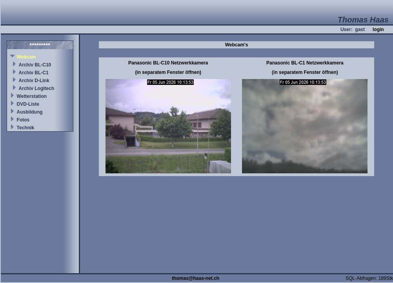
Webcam (26, 57)
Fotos (23, 120)
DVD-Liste (28, 104)
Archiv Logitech (37, 88)
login (378, 29)
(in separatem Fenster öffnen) (168, 72)
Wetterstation (32, 96)
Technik (25, 127)
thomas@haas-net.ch (195, 278)
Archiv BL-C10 (35, 65)
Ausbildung (30, 112)
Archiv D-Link (34, 80)
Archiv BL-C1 (34, 72)
